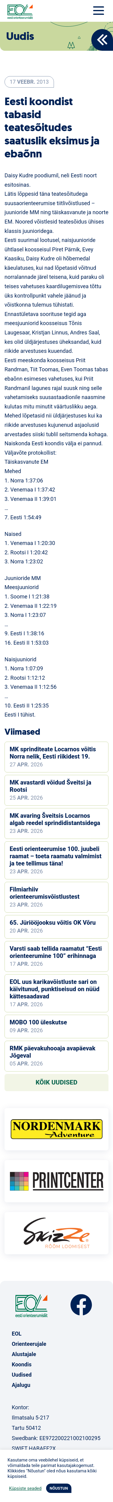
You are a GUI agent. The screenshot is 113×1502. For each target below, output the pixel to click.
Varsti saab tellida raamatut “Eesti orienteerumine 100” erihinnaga (56, 952)
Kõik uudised (56, 1082)
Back (102, 40)
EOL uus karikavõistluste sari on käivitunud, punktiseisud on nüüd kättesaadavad (54, 989)
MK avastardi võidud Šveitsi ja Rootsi (50, 786)
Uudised (22, 1374)
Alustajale (24, 1354)
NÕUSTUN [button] (59, 1488)
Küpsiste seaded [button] (25, 1488)
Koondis (22, 1364)
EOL (16, 1333)
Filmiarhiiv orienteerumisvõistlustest (45, 893)
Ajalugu (21, 1385)
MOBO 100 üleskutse (38, 1022)
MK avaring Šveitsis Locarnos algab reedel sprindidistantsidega (55, 819)
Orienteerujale (29, 1344)
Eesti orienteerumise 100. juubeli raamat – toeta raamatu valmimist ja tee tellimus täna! (56, 856)
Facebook (81, 1305)
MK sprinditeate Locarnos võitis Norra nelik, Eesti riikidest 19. (53, 753)
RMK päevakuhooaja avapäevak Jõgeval (53, 1052)
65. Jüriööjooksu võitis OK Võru (53, 922)
